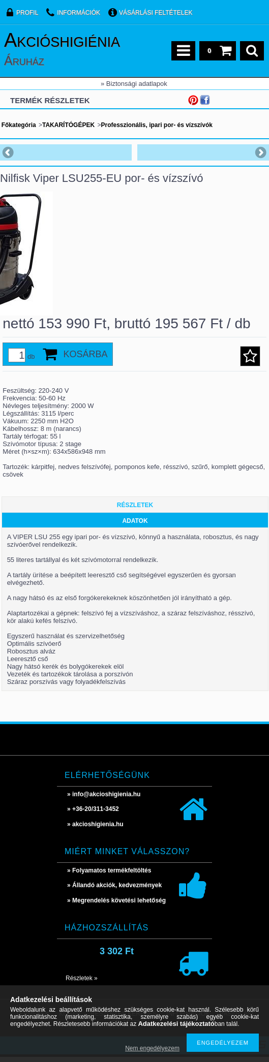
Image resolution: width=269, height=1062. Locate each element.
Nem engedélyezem (152, 1048)
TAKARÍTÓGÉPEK (68, 125)
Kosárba (85, 359)
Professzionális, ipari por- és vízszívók (156, 125)
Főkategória (19, 125)
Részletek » (82, 983)
